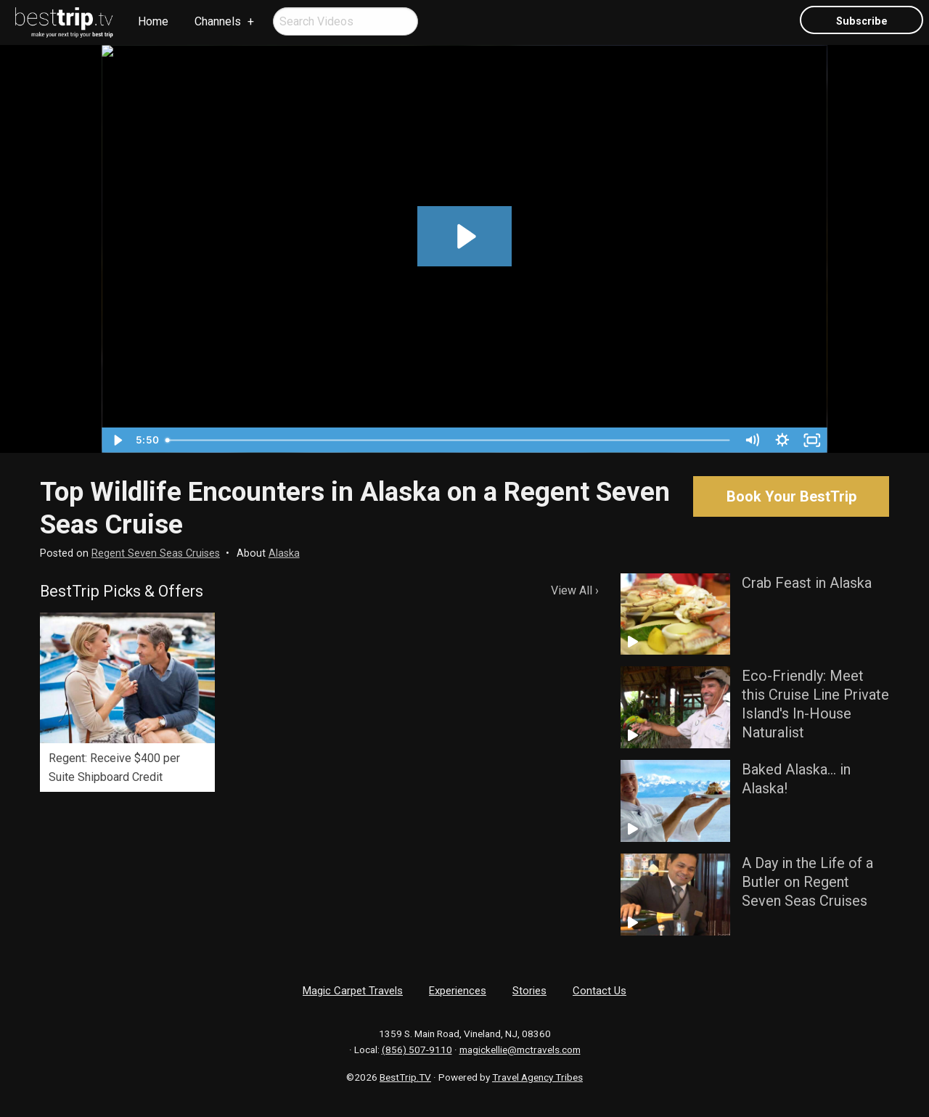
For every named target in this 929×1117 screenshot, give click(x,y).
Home (153, 21)
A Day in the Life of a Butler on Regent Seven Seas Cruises (807, 881)
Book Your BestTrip (791, 496)
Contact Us (599, 990)
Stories (529, 990)
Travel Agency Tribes (537, 1077)
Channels (218, 21)
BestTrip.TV (405, 1077)
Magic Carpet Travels (353, 990)
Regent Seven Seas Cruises (155, 553)
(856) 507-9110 (417, 1049)
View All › (575, 590)
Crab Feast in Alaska (807, 583)
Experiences (457, 990)
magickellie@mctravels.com (520, 1049)
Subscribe (862, 21)
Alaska (284, 553)
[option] (127, 703)
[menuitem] (64, 22)
